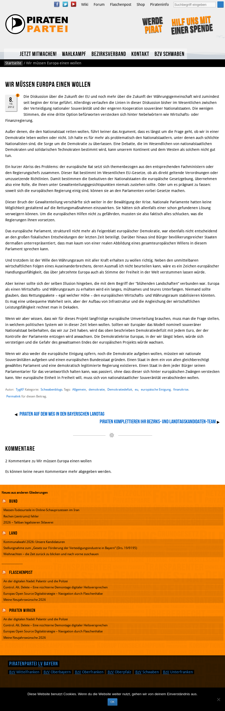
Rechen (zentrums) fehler (21, 516)
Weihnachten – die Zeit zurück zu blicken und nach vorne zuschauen (51, 554)
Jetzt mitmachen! (38, 54)
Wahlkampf (74, 54)
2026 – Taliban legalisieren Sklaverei (28, 522)
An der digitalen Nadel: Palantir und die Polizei (35, 581)
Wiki (84, 4)
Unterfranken (178, 672)
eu (136, 389)
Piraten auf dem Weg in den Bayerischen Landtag (62, 414)
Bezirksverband (109, 54)
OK (112, 701)
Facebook (56, 4)
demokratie (97, 389)
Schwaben (147, 672)
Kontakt (140, 54)
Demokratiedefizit (119, 389)
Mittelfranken (24, 672)
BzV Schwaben (169, 54)
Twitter (65, 4)
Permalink (13, 396)
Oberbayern (57, 672)
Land (13, 533)
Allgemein (79, 389)
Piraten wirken (22, 610)
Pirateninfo (159, 4)
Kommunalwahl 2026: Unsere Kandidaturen (34, 542)
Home (10, 54)
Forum (99, 4)
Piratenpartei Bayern (33, 664)
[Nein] (218, 699)
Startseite (13, 63)
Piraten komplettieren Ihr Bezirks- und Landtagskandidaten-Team (158, 422)
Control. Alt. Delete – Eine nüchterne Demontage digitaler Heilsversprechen (55, 587)
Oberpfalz (119, 672)
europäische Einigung (156, 389)
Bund (13, 501)
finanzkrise (180, 389)
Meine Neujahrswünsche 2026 (24, 600)
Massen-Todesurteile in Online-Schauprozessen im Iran (41, 510)
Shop (141, 4)
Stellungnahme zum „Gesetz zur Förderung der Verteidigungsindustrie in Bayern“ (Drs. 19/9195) (70, 548)
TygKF (20, 389)
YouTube (73, 4)
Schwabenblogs (51, 389)
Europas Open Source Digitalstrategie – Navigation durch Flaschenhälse (53, 593)
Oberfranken (89, 672)
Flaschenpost (120, 4)
